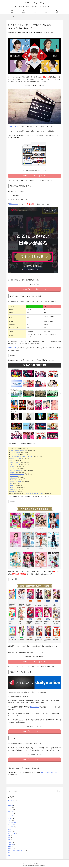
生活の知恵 (11, 841)
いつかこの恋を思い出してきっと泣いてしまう (21, 455)
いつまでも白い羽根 (48, 32)
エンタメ (31, 32)
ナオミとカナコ (14, 475)
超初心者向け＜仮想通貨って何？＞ (17, 848)
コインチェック (12, 820)
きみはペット (13, 486)
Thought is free (42, 863)
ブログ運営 (11, 824)
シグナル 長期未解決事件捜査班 (18, 449)
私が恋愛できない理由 (15, 457)
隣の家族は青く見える (15, 481)
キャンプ (10, 813)
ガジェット (11, 811)
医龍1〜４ (12, 488)
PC (9, 800)
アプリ (9, 805)
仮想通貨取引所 (12, 831)
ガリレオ (12, 465)
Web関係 (10, 802)
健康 (9, 833)
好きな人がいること (15, 461)
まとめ (9, 826)
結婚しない (13, 477)
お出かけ (10, 809)
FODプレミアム (12, 126)
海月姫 (11, 484)
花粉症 (9, 844)
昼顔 (11, 482)
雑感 (9, 850)
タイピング (11, 822)
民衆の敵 (12, 471)
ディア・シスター (14, 453)
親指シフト (11, 846)
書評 (9, 837)
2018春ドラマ (39, 32)
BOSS (11, 479)
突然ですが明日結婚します (16, 469)
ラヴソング (13, 467)
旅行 (9, 835)
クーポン (10, 815)
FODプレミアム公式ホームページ (34, 492)
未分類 (9, 839)
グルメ (9, 818)
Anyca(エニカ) (11, 798)
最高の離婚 (13, 490)
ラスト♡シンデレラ (15, 463)
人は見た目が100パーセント (17, 473)
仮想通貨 (10, 828)
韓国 (9, 852)
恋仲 (11, 459)
